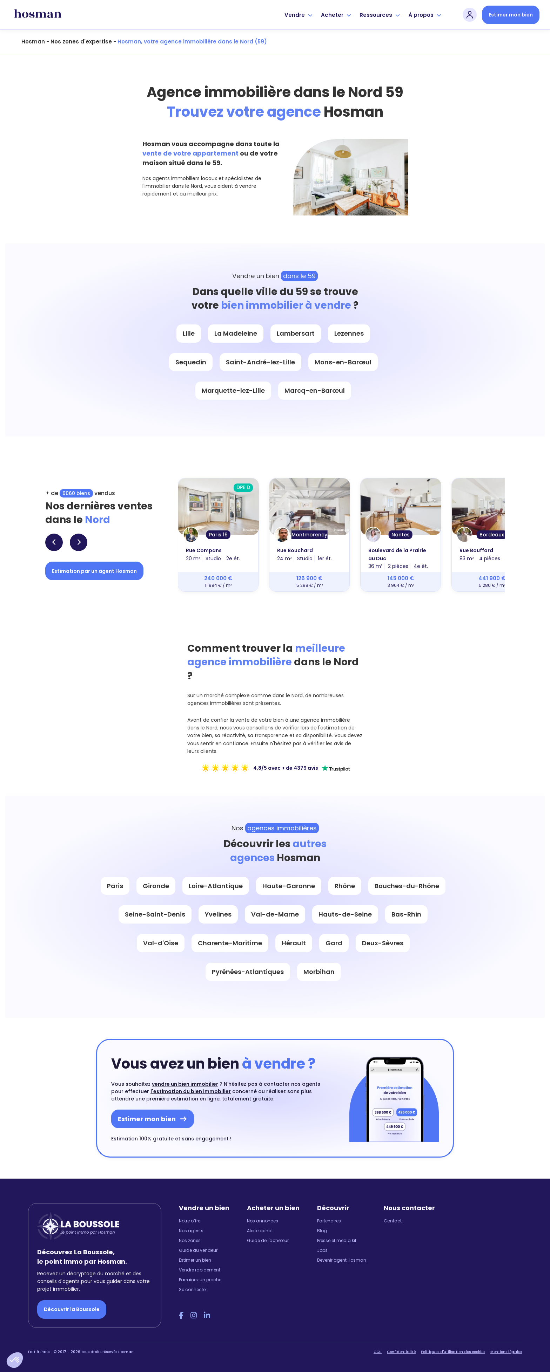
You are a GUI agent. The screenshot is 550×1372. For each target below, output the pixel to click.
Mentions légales (506, 1351)
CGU (378, 1351)
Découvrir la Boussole (72, 1309)
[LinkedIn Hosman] (207, 1315)
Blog (322, 1231)
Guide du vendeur (198, 1250)
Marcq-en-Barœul (314, 390)
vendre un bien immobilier (185, 1084)
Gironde (156, 885)
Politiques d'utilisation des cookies (453, 1351)
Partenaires (329, 1221)
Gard (334, 943)
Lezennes (349, 333)
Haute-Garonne (288, 885)
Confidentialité (401, 1351)
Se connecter (193, 1289)
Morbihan (319, 971)
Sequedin (190, 362)
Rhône (345, 885)
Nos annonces (262, 1221)
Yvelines (218, 914)
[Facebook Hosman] (181, 1315)
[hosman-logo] (38, 14)
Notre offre (189, 1221)
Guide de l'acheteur (268, 1240)
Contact (393, 1221)
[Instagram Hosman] (193, 1315)
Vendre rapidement (199, 1270)
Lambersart (296, 333)
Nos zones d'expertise (81, 41)
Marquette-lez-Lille (233, 390)
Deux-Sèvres (382, 943)
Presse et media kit (336, 1240)
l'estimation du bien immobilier (190, 1091)
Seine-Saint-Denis (155, 914)
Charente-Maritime (230, 943)
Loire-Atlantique (216, 885)
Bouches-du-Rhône (407, 885)
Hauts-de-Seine (345, 914)
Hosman (33, 41)
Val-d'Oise (160, 943)
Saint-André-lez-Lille (260, 362)
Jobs (322, 1250)
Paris (115, 885)
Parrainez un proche (200, 1280)
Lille (189, 333)
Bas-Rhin (406, 914)
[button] (14, 1360)
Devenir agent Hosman (341, 1260)
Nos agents (191, 1231)
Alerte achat (260, 1231)
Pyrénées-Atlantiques (248, 971)
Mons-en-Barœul (343, 362)
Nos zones (190, 1240)
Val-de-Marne (275, 914)
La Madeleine (235, 333)
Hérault (294, 943)
